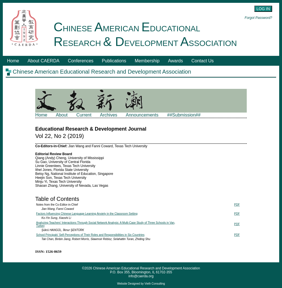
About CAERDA (44, 60)
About (62, 115)
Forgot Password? (258, 18)
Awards (175, 60)
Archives (108, 115)
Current (83, 115)
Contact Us (202, 60)
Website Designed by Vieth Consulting (141, 283)
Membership (147, 60)
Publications (114, 60)
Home (13, 60)
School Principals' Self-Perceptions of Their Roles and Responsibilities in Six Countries (90, 234)
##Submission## (184, 115)
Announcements (142, 115)
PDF (237, 204)
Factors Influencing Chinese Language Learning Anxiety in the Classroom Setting (87, 213)
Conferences (81, 60)
